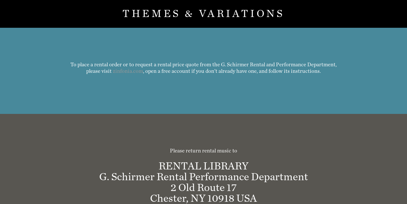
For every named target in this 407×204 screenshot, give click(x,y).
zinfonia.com (128, 71)
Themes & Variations (203, 13)
